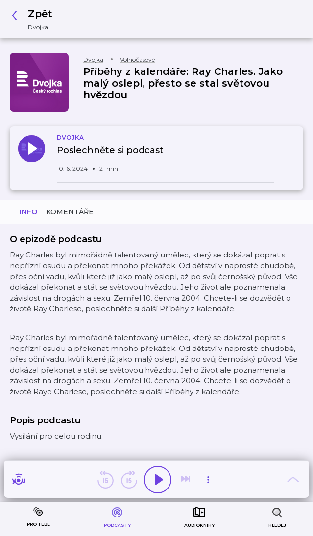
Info (28, 212)
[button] (35, 19)
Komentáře (70, 212)
